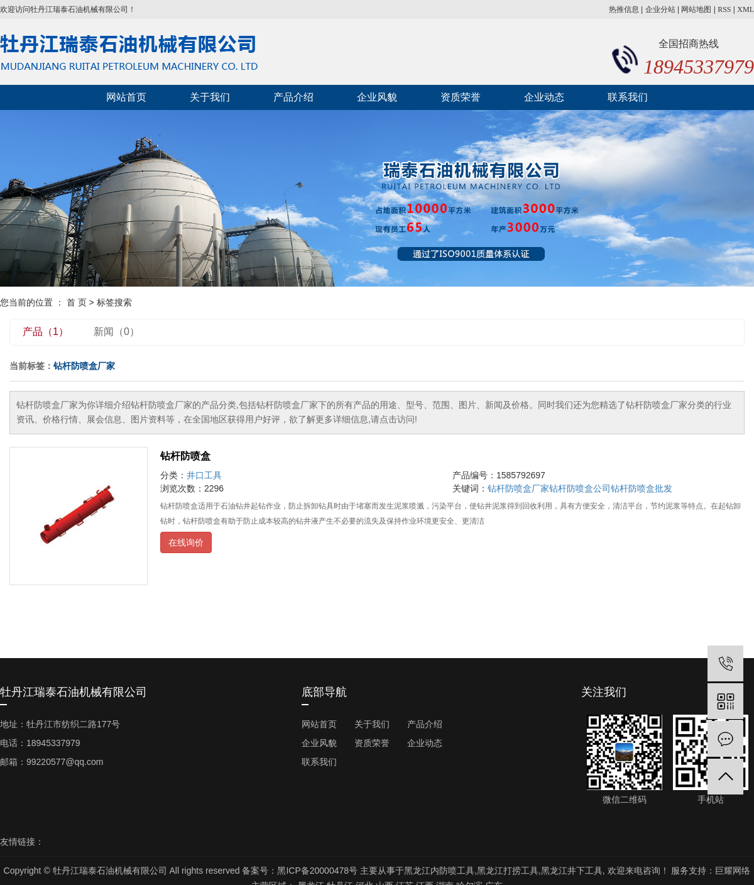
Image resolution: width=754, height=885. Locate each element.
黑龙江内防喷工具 (439, 871)
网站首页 (126, 97)
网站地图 (696, 9)
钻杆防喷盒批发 (641, 488)
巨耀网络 (732, 871)
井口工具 (204, 475)
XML (745, 9)
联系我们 (628, 97)
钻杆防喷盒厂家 (518, 488)
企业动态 (544, 97)
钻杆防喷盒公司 (580, 488)
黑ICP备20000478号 (317, 871)
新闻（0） (116, 331)
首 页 (77, 302)
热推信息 (624, 9)
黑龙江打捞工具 (507, 871)
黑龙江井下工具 (572, 871)
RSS (724, 9)
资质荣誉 (460, 97)
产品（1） (45, 331)
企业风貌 (377, 97)
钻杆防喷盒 (185, 456)
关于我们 (210, 97)
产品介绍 (293, 97)
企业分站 (660, 9)
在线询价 (186, 542)
